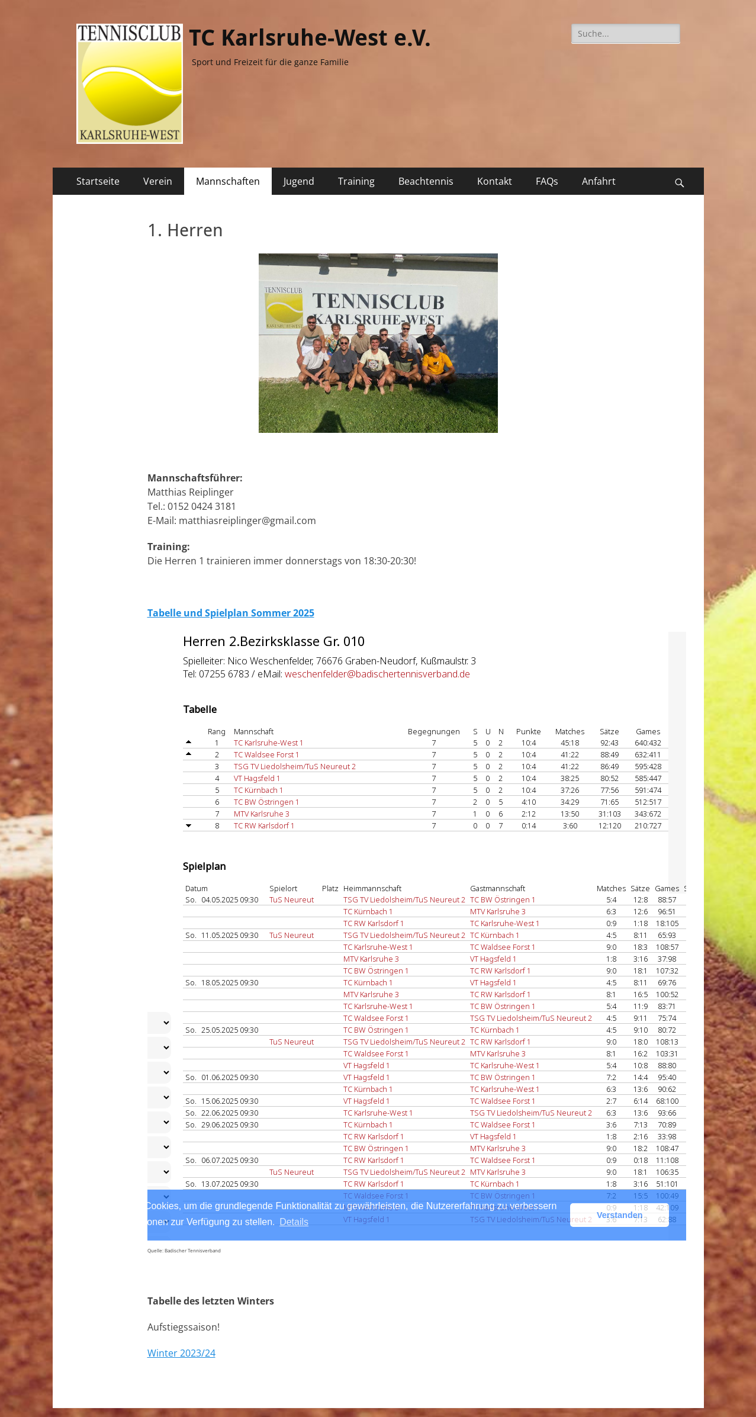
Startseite (98, 181)
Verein (157, 181)
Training (356, 181)
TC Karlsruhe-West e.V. (310, 38)
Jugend (299, 181)
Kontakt (494, 181)
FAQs (547, 181)
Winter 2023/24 (181, 1353)
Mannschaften (228, 181)
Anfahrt (599, 181)
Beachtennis (425, 181)
